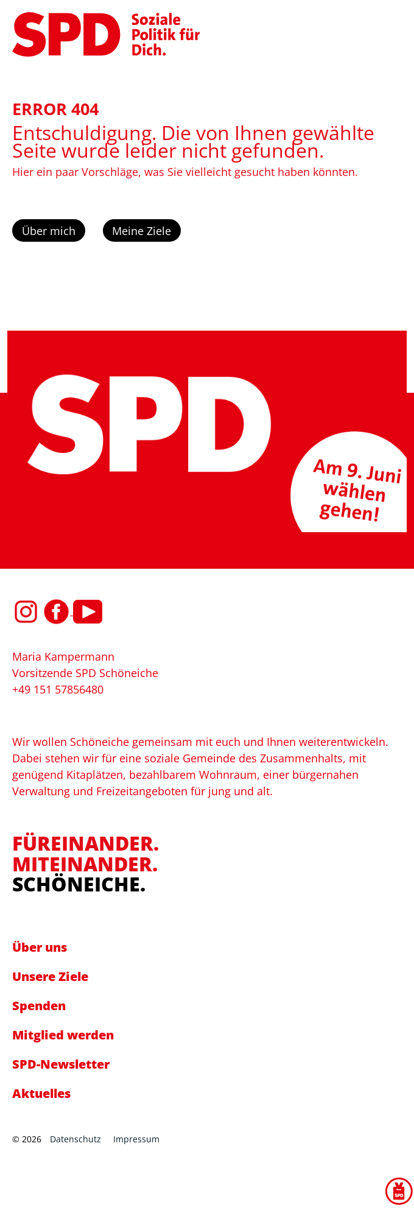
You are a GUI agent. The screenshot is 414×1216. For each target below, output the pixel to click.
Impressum (136, 1139)
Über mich (48, 230)
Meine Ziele (141, 230)
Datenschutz (75, 1139)
